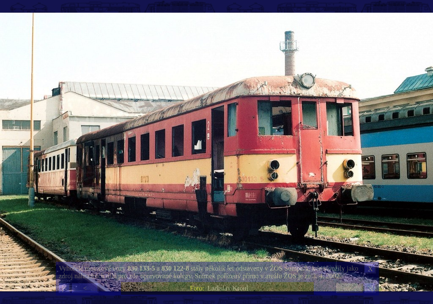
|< (64, 288)
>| (370, 288)
